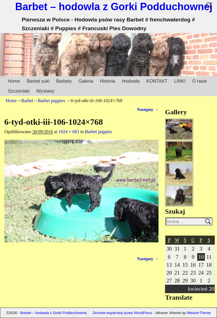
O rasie (199, 81)
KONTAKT (156, 81)
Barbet (27, 100)
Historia (107, 81)
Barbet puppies (51, 100)
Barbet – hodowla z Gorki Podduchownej (113, 6)
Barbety (64, 81)
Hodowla (131, 81)
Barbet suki (38, 81)
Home (14, 81)
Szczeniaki (18, 91)
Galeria (86, 81)
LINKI (179, 81)
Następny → (148, 109)
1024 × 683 (68, 131)
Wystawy (45, 91)
